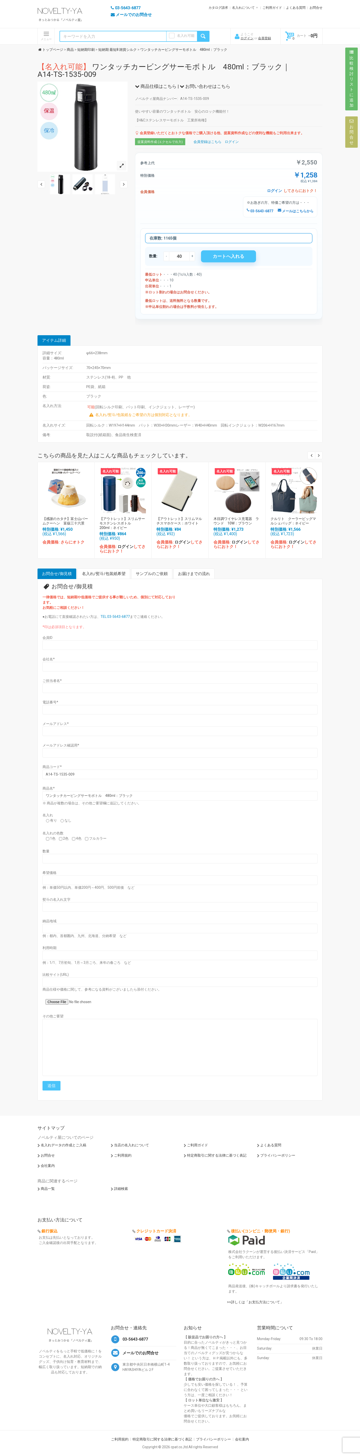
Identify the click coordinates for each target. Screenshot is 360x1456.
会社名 (48, 659)
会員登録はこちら (208, 142)
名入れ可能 (185, 36)
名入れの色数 (53, 833)
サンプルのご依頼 (152, 573)
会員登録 (264, 38)
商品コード (52, 767)
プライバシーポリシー (277, 1155)
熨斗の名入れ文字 (56, 899)
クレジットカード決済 (156, 1231)
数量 (46, 851)
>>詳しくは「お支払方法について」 (255, 1302)
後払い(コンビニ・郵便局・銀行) (260, 1231)
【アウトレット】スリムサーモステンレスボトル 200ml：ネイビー (122, 523)
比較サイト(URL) (55, 975)
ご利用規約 (123, 1155)
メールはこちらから (296, 211)
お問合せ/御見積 (57, 573)
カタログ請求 (218, 8)
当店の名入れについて (131, 1145)
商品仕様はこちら (155, 86)
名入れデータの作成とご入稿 (63, 1145)
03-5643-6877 (260, 211)
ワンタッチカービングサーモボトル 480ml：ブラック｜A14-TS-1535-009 (164, 70)
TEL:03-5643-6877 (115, 617)
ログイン (247, 38)
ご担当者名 (52, 681)
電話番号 (50, 702)
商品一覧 (48, 1189)
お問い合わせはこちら (205, 86)
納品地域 (49, 921)
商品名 (48, 788)
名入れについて (243, 8)
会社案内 (48, 1166)
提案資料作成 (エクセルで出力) (160, 142)
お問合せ (316, 8)
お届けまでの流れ (194, 573)
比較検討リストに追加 (352, 79)
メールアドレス (55, 724)
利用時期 (49, 948)
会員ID (47, 638)
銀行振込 (50, 1231)
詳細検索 (121, 1189)
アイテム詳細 (54, 340)
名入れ (47, 815)
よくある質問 (296, 8)
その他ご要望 (53, 1016)
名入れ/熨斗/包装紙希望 (104, 573)
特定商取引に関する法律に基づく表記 (216, 1155)
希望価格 (49, 873)
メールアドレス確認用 (60, 745)
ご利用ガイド (272, 8)
